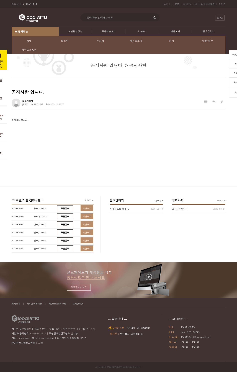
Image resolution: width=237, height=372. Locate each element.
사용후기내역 (190, 4)
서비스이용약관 (34, 303)
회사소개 (16, 303)
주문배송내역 (109, 31)
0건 (25, 104)
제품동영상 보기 (79, 287)
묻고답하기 (209, 31)
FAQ (165, 4)
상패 (29, 40)
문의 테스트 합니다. (119, 208)
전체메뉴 (21, 31)
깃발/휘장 (207, 40)
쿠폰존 (221, 4)
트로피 (64, 40)
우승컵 (100, 40)
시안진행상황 (75, 31)
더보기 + (89, 200)
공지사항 (177, 200)
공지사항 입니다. (180, 208)
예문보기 (175, 31)
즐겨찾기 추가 (29, 4)
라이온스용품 (29, 49)
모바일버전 (78, 303)
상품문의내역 (208, 4)
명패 (171, 40)
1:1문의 (175, 4)
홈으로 (15, 4)
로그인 (220, 17)
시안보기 (87, 208)
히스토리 (142, 31)
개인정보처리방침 (57, 303)
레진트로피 (136, 40)
